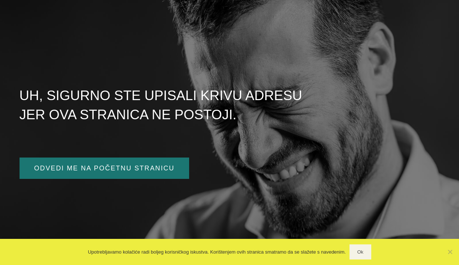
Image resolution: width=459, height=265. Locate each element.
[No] (449, 251)
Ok (360, 252)
